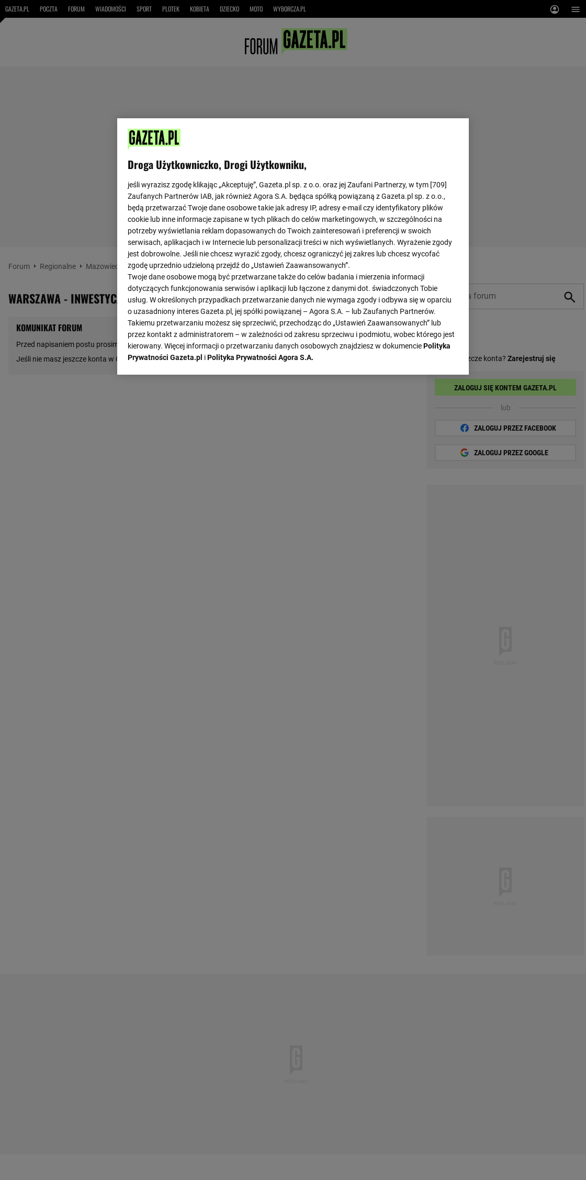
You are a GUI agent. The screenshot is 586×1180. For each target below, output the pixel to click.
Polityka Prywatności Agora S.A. (260, 230)
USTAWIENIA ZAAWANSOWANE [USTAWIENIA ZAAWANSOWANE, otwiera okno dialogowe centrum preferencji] (196, 353)
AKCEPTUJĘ (423, 354)
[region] (293, 245)
